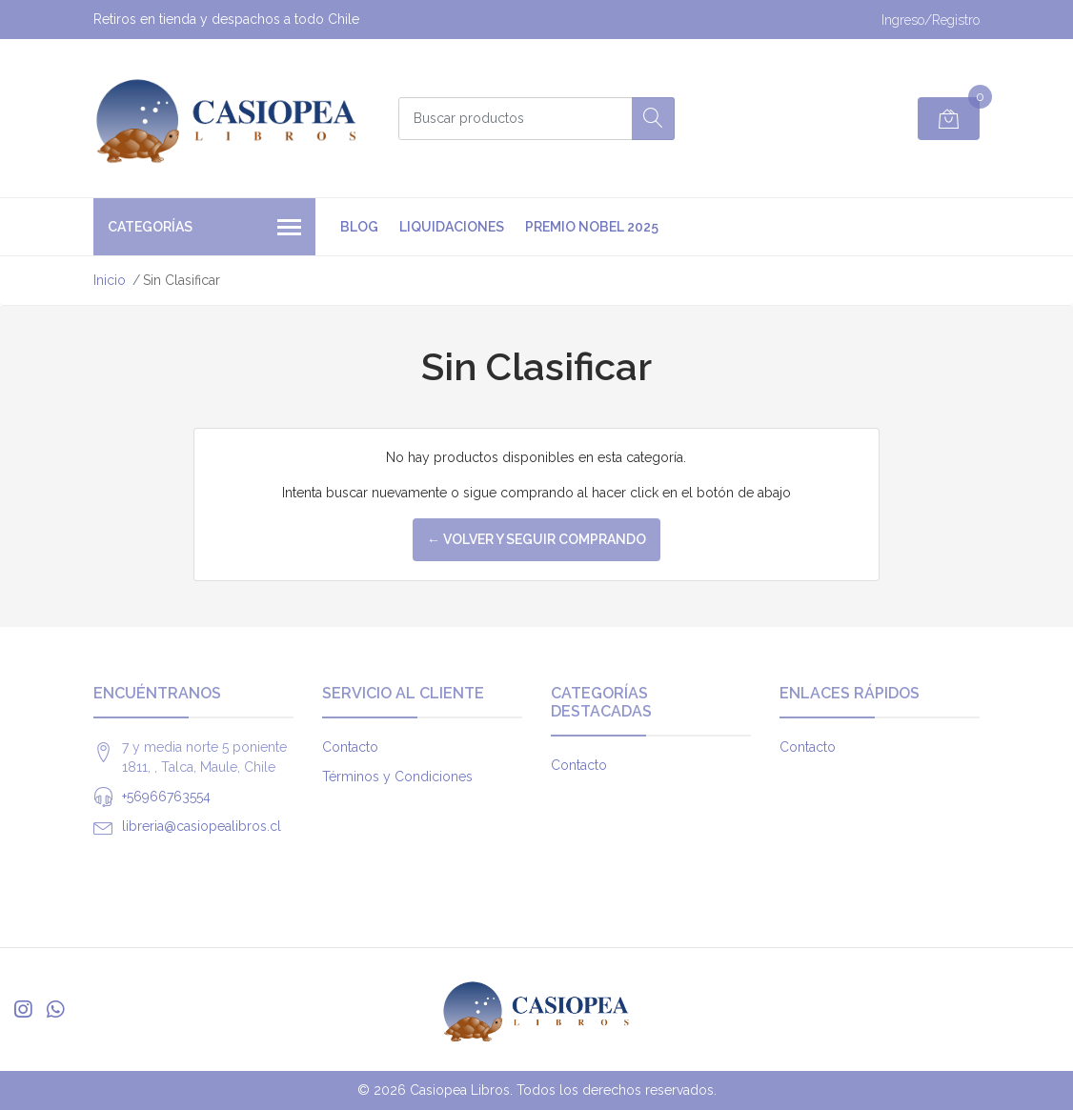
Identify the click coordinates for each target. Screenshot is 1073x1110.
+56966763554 (166, 796)
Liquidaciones (451, 226)
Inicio (109, 280)
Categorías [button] (204, 228)
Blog (359, 226)
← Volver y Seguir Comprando (536, 539)
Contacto (350, 747)
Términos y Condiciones (397, 776)
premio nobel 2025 (591, 226)
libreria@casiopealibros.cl (201, 826)
